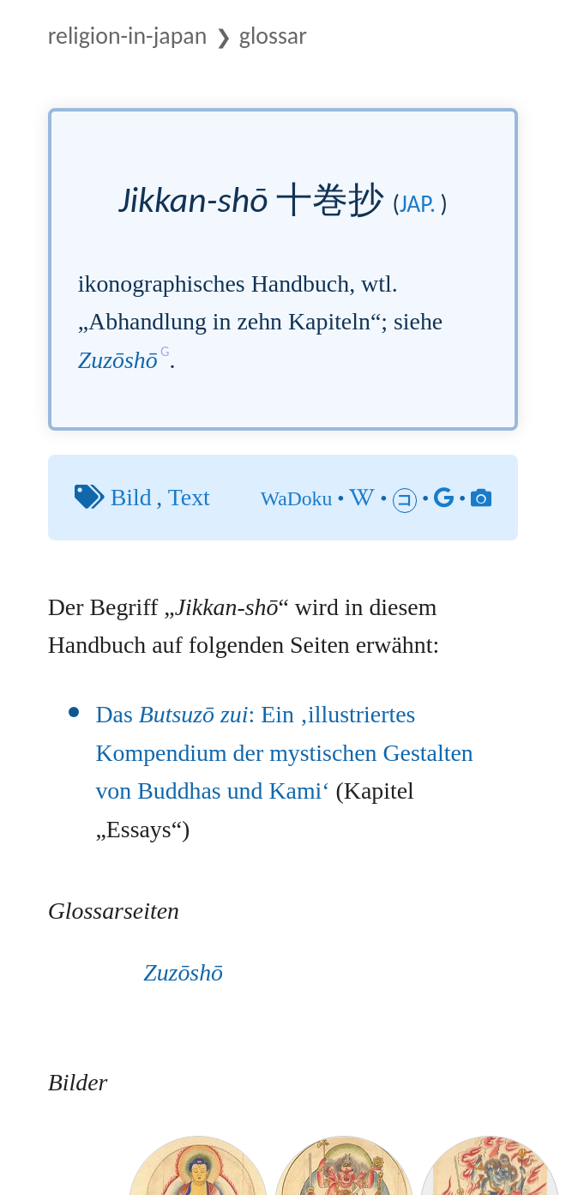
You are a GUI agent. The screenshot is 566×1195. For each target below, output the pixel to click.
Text (189, 497)
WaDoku (297, 498)
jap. (418, 204)
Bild (131, 497)
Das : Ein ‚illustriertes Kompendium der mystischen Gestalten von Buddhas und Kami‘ (284, 752)
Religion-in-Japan (128, 35)
